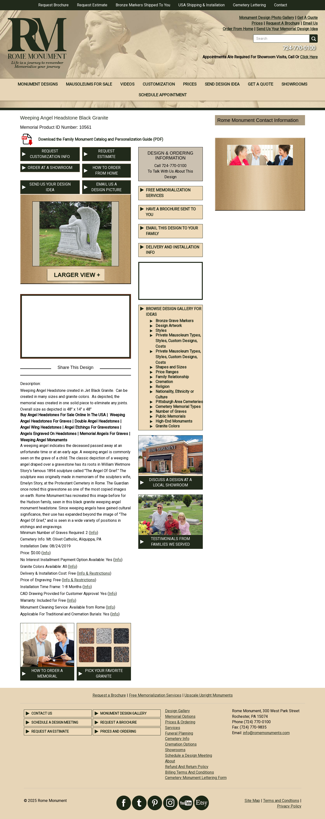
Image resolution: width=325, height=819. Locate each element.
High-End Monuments (174, 421)
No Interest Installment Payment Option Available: (62, 559)
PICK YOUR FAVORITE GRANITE (104, 673)
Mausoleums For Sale (89, 84)
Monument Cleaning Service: (44, 607)
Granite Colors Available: (41, 566)
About (170, 761)
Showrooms (294, 84)
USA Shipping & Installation (201, 5)
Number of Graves (171, 411)
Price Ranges (167, 372)
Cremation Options (181, 744)
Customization (159, 84)
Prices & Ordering (180, 722)
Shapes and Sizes (171, 367)
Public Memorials (171, 416)
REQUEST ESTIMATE (106, 154)
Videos (127, 84)
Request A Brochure (283, 23)
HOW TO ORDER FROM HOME (107, 170)
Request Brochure (53, 5)
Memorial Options (180, 716)
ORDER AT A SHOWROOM (50, 167)
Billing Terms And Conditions (189, 772)
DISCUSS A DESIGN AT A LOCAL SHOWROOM (170, 482)
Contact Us (41, 713)
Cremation (164, 381)
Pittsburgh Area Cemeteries (179, 401)
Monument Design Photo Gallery (266, 17)
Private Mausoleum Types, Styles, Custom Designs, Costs (178, 341)
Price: (25, 553)
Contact (280, 5)
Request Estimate (92, 5)
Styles (161, 330)
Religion (162, 386)
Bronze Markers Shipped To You (143, 5)
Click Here (309, 57)
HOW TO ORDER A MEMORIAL (47, 673)
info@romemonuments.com (266, 732)
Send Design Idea (222, 84)
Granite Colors (168, 426)
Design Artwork (169, 325)
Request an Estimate (50, 731)
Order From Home (238, 29)
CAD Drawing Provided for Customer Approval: (59, 593)
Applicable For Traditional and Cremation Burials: (61, 614)
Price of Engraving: (36, 580)
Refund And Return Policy (186, 766)
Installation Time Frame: (40, 586)
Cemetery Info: (32, 539)
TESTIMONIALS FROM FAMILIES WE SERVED (170, 541)
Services (172, 727)
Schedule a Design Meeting (54, 722)
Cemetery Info (177, 738)
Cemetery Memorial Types (178, 406)
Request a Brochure (109, 695)
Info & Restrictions (94, 573)
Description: (30, 383)
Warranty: (28, 600)
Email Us (310, 23)
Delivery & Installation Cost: (43, 573)
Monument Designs (38, 84)
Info (93, 532)
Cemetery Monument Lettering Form (196, 777)
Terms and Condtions (281, 800)
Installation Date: (34, 546)
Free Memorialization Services (155, 695)
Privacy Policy (289, 806)
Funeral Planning (179, 733)
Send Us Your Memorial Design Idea (287, 29)
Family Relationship (172, 377)
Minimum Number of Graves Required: (52, 532)
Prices (257, 23)
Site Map (252, 800)
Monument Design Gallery (123, 713)
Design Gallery (177, 711)
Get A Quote (307, 17)
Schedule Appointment (163, 94)
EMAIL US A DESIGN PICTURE (106, 187)
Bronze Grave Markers (175, 320)
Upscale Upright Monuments (209, 695)
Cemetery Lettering (249, 5)
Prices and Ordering (118, 731)
